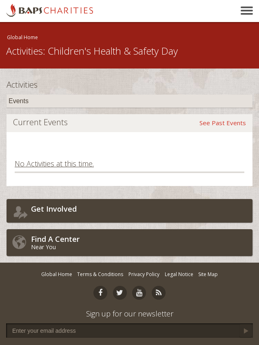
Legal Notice (179, 274)
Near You (139, 242)
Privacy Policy (143, 274)
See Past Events (222, 123)
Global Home (22, 37)
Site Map (208, 274)
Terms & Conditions (100, 274)
